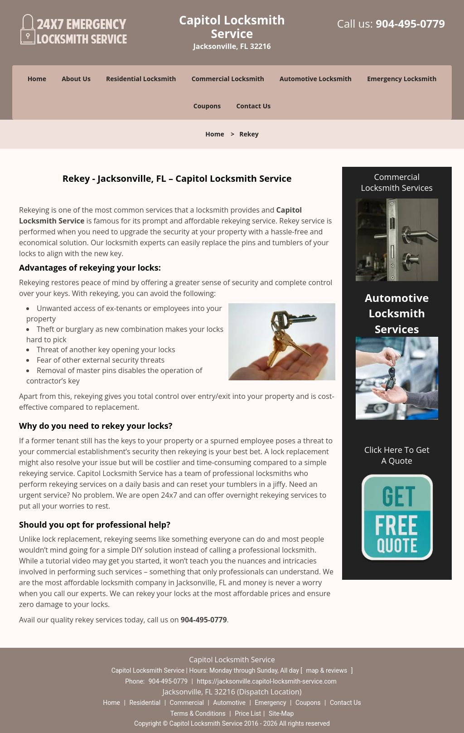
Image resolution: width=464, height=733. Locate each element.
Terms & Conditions (198, 713)
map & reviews (327, 670)
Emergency (270, 702)
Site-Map (281, 713)
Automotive (229, 702)
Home (37, 78)
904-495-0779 (410, 23)
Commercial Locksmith (228, 78)
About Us (76, 78)
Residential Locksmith (141, 78)
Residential (144, 702)
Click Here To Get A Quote (397, 455)
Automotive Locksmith (316, 78)
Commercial (187, 702)
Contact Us (253, 106)
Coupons (207, 106)
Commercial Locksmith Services (397, 182)
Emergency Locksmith (401, 78)
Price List (248, 713)
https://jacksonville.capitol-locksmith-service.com (267, 681)
